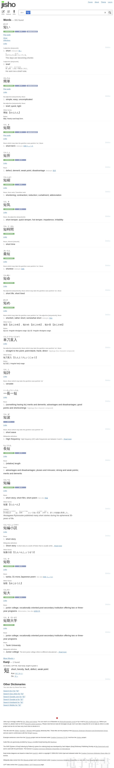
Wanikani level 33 (32, 85)
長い (20, 51)
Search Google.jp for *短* (13, 699)
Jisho (8, 4)
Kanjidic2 (22, 730)
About (97, 2)
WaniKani (53, 742)
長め (50, 318)
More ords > (9, 658)
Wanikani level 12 (32, 31)
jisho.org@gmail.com (92, 721)
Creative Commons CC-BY (59, 737)
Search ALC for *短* (11, 691)
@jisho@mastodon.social (67, 721)
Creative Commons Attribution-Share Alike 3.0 (95, 753)
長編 (46, 498)
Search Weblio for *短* (12, 705)
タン (16, 676)
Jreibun (79, 737)
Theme (103, 2)
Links (5, 44)
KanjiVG (35, 753)
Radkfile (37, 730)
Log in (110, 2)
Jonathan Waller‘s (23, 764)
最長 (22, 269)
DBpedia (26, 760)
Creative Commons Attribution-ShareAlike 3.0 (65, 760)
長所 (54, 171)
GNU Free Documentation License (93, 760)
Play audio (7, 35)
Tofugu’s (30, 742)
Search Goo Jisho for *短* (13, 694)
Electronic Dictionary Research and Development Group (90, 730)
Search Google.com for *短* (14, 697)
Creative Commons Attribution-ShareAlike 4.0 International (51, 749)
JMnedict (29, 730)
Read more (67, 439)
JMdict (17, 730)
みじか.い (19, 673)
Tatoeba (28, 737)
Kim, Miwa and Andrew (30, 721)
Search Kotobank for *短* (13, 702)
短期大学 (37, 611)
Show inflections (6, 39)
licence (35, 733)
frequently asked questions (33, 724)
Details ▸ (107, 47)
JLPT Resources (35, 764)
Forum (90, 2)
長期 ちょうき (28, 146)
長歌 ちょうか (48, 577)
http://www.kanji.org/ (101, 746)
